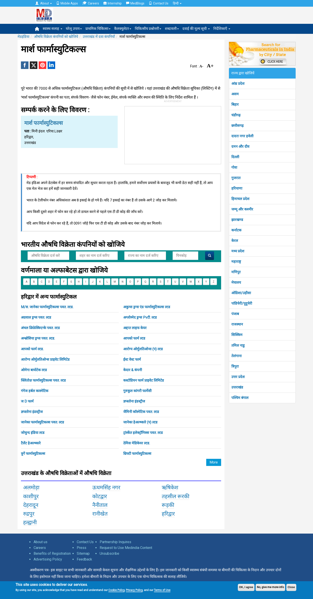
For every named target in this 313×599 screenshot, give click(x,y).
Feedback (84, 559)
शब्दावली (172, 28)
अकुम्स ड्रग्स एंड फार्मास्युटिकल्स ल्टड (146, 307)
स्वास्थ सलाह (52, 28)
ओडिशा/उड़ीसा (241, 293)
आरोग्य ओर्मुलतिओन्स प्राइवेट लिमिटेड (45, 359)
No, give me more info (270, 587)
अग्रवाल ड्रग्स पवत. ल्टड (36, 317)
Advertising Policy (48, 559)
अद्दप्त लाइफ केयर (135, 328)
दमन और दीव (240, 146)
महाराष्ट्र (236, 261)
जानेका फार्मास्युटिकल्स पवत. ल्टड (42, 422)
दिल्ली (235, 157)
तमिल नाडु (238, 345)
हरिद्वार (168, 514)
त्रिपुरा (235, 366)
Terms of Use (162, 590)
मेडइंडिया (23, 36)
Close (291, 587)
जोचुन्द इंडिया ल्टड (32, 433)
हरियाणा (236, 188)
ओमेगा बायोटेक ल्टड (34, 370)
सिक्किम (236, 335)
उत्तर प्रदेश (238, 377)
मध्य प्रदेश (237, 251)
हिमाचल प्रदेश (240, 199)
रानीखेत (100, 514)
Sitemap (83, 553)
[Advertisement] (172, 134)
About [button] (43, 3)
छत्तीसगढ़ (237, 125)
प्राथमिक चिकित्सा (98, 28)
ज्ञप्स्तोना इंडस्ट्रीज (134, 401)
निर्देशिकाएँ (221, 28)
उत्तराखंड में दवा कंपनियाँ (99, 36)
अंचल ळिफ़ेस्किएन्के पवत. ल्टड (40, 328)
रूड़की (168, 505)
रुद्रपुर (28, 514)
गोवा (234, 167)
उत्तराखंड (237, 387)
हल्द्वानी (30, 522)
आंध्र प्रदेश (237, 83)
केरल (234, 241)
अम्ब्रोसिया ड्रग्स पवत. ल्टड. (38, 338)
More (214, 462)
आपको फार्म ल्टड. (32, 349)
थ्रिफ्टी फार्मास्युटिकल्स (137, 453)
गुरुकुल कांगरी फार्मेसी (137, 391)
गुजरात (235, 178)
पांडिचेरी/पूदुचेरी (241, 303)
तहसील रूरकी (175, 496)
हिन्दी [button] (177, 3)
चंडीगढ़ (235, 115)
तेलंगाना (236, 356)
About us (40, 542)
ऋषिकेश (170, 487)
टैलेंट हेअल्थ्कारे (31, 443)
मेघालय (236, 282)
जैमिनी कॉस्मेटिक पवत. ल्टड (141, 412)
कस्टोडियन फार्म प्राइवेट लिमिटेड (143, 380)
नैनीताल (99, 505)
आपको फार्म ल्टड (134, 338)
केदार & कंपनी (132, 370)
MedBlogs (135, 3)
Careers (90, 3)
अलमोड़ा (31, 487)
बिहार (235, 104)
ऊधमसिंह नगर (106, 487)
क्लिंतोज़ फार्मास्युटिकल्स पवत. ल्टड (43, 380)
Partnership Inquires (115, 542)
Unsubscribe (109, 553)
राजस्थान (237, 324)
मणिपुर (236, 272)
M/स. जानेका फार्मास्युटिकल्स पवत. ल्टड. (47, 307)
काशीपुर (31, 496)
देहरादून (30, 505)
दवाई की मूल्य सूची (196, 28)
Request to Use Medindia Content (126, 548)
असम (235, 94)
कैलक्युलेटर (122, 28)
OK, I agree (246, 587)
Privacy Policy (134, 590)
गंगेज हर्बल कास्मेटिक (34, 391)
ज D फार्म (27, 401)
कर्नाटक (236, 230)
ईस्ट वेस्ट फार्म (132, 359)
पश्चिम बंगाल (239, 398)
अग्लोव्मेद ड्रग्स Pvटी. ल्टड (140, 317)
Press (81, 548)
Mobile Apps (67, 3)
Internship (112, 3)
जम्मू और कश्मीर (242, 209)
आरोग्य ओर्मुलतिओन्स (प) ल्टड (143, 349)
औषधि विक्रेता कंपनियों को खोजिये (56, 36)
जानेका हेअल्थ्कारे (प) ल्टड (140, 422)
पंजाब (235, 314)
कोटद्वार (99, 496)
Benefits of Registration (52, 553)
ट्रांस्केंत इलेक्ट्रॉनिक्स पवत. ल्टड (143, 433)
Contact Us (158, 3)
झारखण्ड (237, 220)
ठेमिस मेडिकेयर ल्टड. (136, 443)
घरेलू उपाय (74, 28)
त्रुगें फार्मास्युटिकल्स (33, 453)
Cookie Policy (116, 590)
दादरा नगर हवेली (242, 136)
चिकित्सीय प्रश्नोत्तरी (148, 28)
